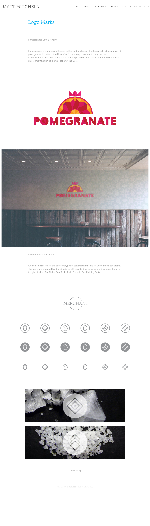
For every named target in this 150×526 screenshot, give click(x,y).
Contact (126, 6)
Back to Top (75, 470)
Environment (101, 6)
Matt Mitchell (21, 6)
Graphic (86, 6)
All (78, 6)
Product (115, 6)
